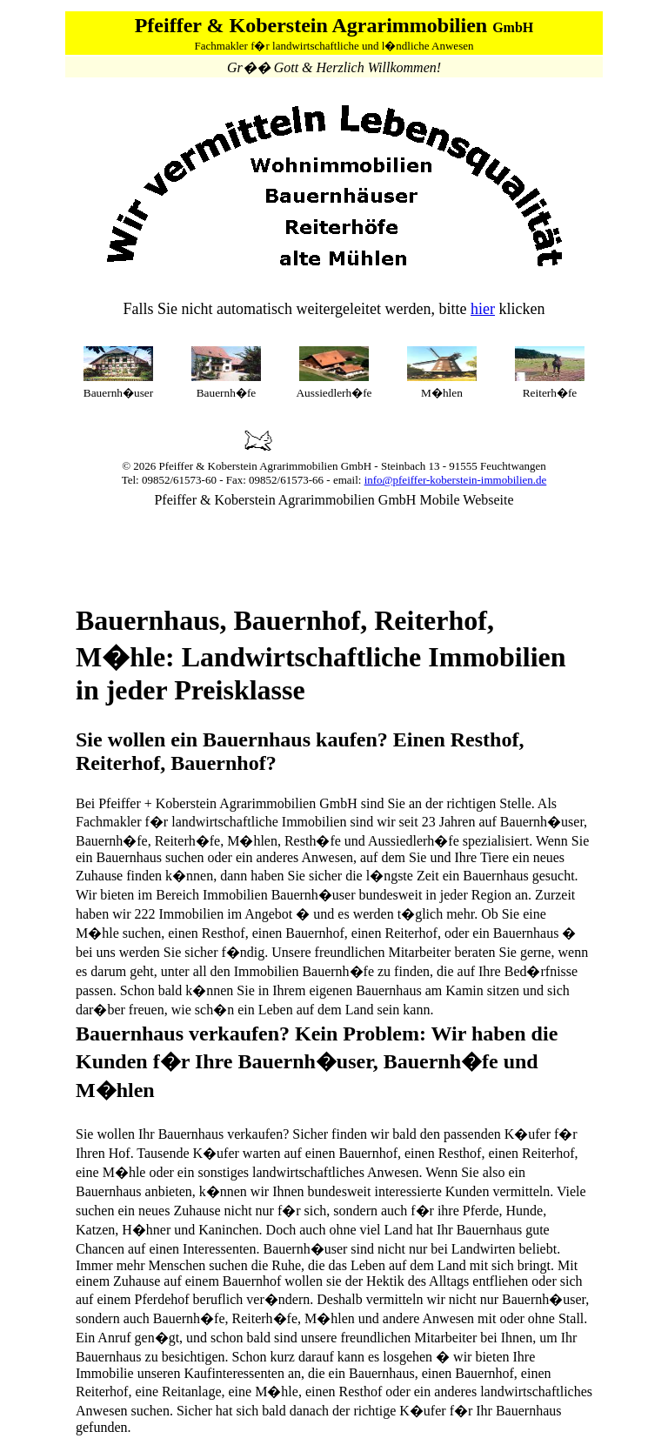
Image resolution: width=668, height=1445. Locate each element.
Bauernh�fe (227, 392)
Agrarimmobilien (298, 465)
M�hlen (442, 392)
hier (483, 309)
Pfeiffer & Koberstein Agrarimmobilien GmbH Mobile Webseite (333, 499)
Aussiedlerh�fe (333, 392)
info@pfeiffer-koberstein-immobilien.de (455, 479)
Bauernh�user (118, 392)
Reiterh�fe (550, 392)
